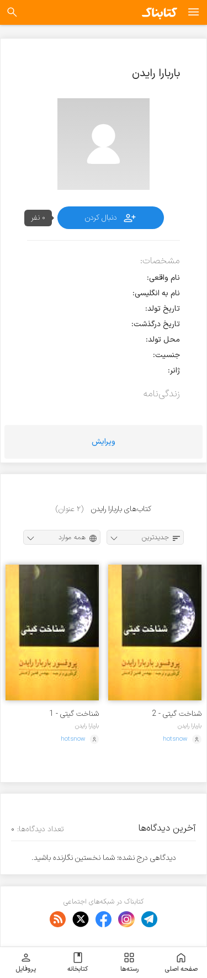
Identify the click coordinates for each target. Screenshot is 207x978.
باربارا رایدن (189, 725)
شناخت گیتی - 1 (74, 714)
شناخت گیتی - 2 (176, 714)
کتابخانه (77, 962)
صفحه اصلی (181, 962)
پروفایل (25, 962)
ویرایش (103, 442)
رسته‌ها (129, 962)
